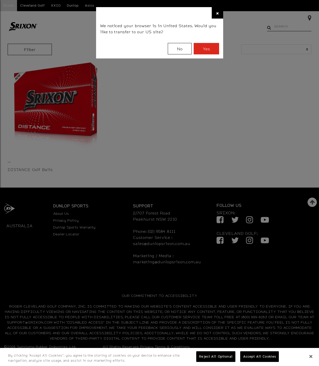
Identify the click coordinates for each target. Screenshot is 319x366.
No (180, 49)
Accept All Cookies (259, 356)
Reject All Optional (215, 356)
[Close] (217, 13)
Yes (206, 49)
